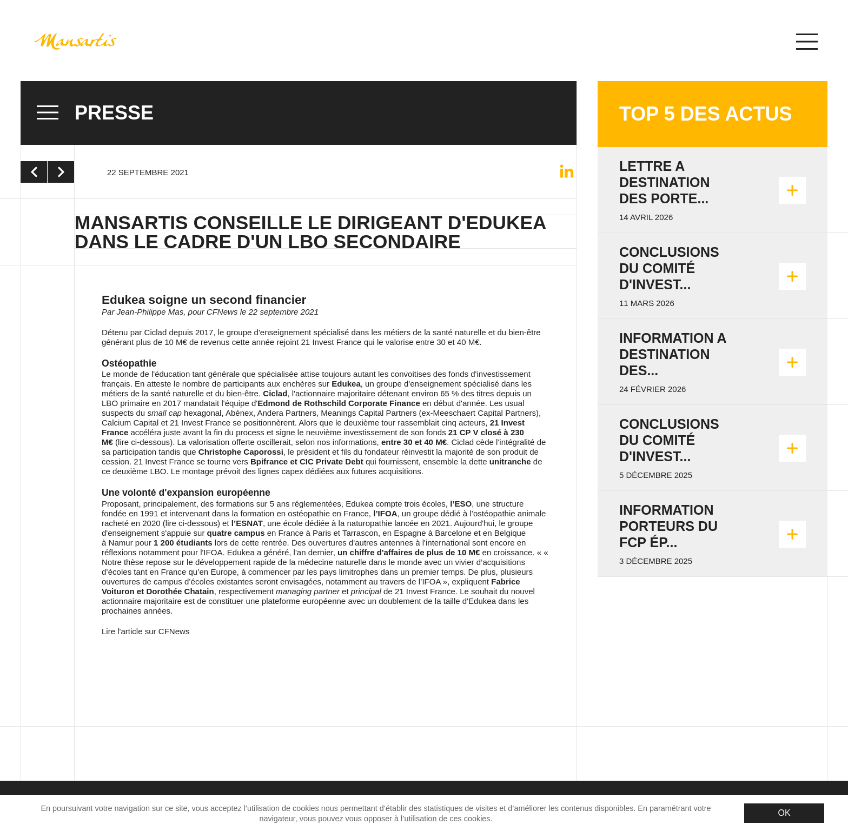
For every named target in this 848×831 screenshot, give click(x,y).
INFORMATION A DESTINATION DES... (672, 354)
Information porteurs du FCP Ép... (668, 526)
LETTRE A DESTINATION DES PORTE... (664, 182)
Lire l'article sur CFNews (145, 631)
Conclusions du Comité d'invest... (669, 268)
